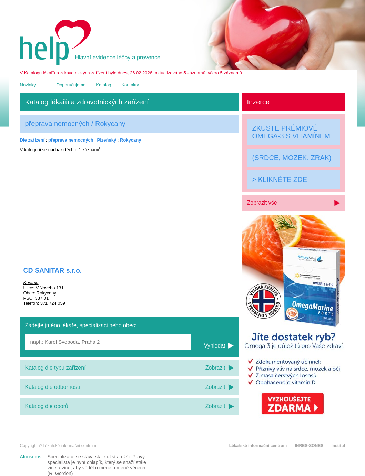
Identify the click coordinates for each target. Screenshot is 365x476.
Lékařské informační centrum (258, 445)
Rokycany (130, 140)
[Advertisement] (129, 205)
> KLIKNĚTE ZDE (279, 179)
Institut (338, 445)
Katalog (103, 84)
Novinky (28, 84)
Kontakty (130, 84)
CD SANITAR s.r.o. (52, 270)
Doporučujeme (71, 84)
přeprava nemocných (70, 140)
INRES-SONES (309, 445)
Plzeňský (106, 140)
